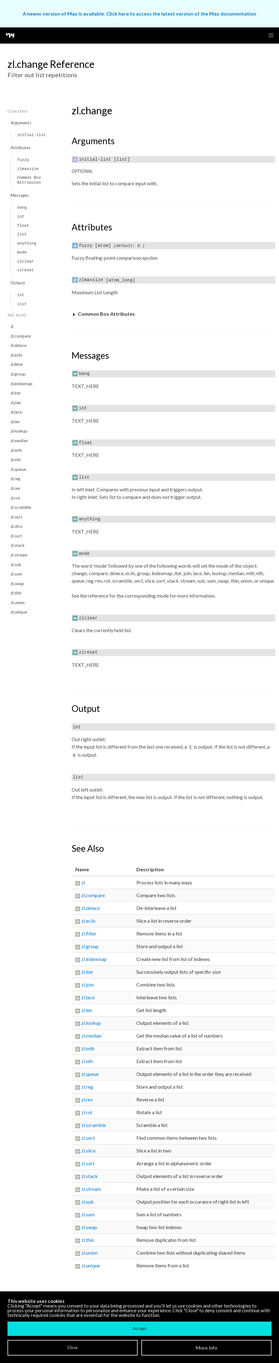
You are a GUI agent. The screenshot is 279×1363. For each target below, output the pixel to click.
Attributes (21, 147)
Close (72, 1347)
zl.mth (16, 450)
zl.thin (16, 592)
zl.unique (19, 611)
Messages (20, 195)
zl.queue (18, 469)
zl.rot (15, 497)
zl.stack (18, 545)
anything (26, 243)
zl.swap (17, 583)
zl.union (18, 602)
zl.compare (21, 336)
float (23, 225)
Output (18, 282)
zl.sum (16, 573)
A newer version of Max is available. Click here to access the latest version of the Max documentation (139, 14)
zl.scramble (21, 507)
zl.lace (16, 411)
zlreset (25, 270)
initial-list (31, 135)
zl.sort (16, 535)
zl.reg (15, 478)
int (20, 216)
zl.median (19, 440)
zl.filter (17, 364)
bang (22, 207)
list (22, 234)
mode (22, 252)
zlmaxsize (28, 169)
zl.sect (16, 516)
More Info (206, 1348)
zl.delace (18, 345)
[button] (271, 35)
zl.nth (16, 459)
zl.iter (16, 392)
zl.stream (19, 554)
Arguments (21, 122)
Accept (139, 1328)
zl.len (15, 421)
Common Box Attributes (29, 180)
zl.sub (16, 564)
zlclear (25, 261)
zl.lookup (19, 430)
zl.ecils (16, 355)
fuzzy (23, 160)
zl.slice (16, 526)
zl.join (16, 402)
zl (12, 326)
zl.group (18, 374)
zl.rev (15, 488)
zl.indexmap (21, 383)
